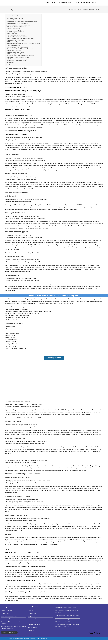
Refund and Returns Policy (35, 624)
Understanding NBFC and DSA (15, 20)
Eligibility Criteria (13, 33)
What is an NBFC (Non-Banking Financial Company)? (23, 21)
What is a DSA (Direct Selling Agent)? (18, 23)
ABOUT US (30, 610)
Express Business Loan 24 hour (9, 616)
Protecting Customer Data (16, 54)
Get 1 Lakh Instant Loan (7, 610)
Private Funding (5, 613)
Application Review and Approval (17, 36)
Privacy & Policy (32, 613)
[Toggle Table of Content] (38, 16)
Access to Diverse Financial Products (18, 47)
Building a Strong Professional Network (19, 57)
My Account (31, 622)
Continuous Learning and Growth (17, 60)
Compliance (17, 421)
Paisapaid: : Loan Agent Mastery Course (65, 607)
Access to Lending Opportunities (17, 30)
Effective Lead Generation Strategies (18, 59)
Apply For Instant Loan (9, 632)
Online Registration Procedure (17, 35)
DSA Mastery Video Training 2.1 (9, 619)
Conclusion (10, 62)
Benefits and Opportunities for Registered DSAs (20, 38)
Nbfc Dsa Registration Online (15, 18)
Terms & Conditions (33, 619)
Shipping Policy (32, 616)
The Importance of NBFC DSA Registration (19, 25)
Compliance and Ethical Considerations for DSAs (21, 49)
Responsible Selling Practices (16, 52)
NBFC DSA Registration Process (16, 32)
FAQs (8, 64)
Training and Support (14, 42)
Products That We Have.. (14, 45)
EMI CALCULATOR (32, 627)
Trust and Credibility (14, 28)
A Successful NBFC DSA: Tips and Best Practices (20, 55)
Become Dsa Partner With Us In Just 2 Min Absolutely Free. (23, 43)
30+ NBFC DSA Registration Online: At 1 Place (88, 9)
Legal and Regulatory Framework (17, 26)
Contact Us (31, 630)
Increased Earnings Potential (16, 40)
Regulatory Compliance (15, 50)
